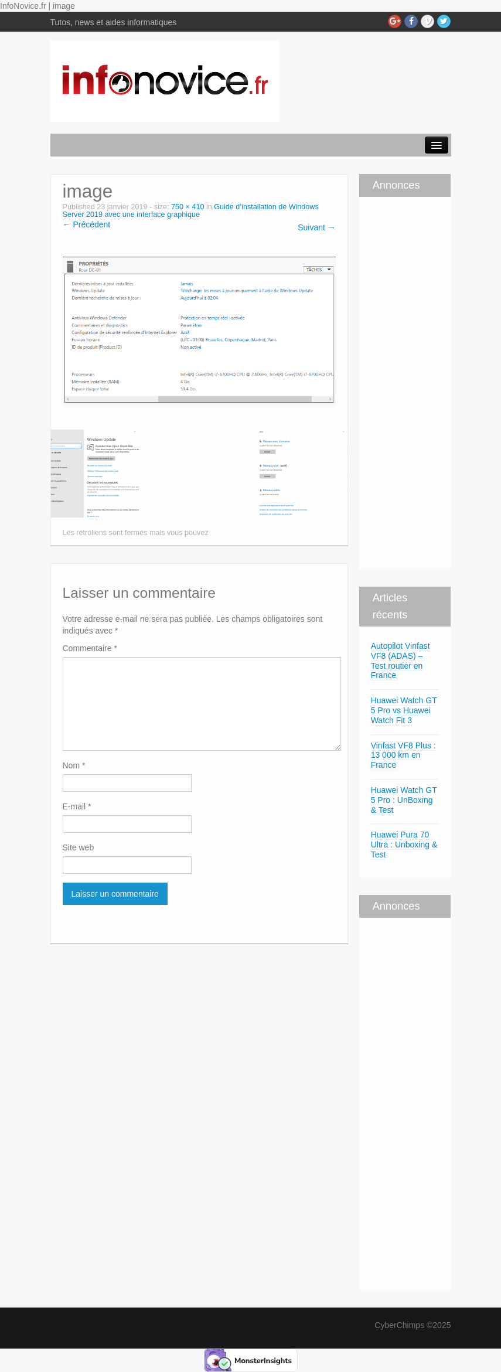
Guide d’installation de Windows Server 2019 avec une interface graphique (191, 211)
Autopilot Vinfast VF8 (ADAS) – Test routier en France (400, 660)
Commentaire (90, 648)
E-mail (77, 806)
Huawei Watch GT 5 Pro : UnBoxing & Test (404, 800)
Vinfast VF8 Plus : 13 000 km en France (403, 755)
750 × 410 (187, 207)
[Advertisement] (394, 381)
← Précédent (87, 224)
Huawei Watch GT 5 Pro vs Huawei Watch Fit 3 (404, 710)
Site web (78, 847)
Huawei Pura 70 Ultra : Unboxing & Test (404, 844)
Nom (74, 765)
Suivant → (317, 227)
